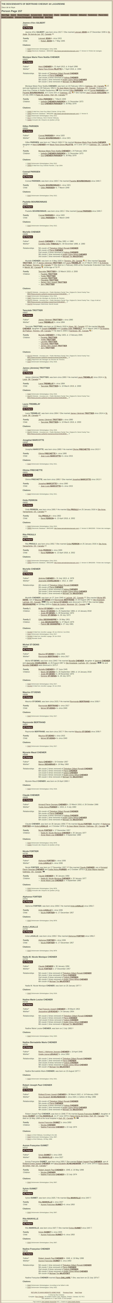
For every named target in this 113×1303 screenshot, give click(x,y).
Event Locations (7, 17)
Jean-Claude (96, 93)
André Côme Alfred (74, 80)
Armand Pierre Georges (52, 804)
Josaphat (81, 479)
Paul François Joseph (51, 1009)
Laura (73, 263)
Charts (56, 15)
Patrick (51, 624)
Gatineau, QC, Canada (94, 86)
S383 (29, 120)
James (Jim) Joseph (54, 282)
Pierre (56, 75)
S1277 (30, 292)
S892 (29, 51)
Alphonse (46, 861)
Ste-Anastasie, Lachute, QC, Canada (81, 663)
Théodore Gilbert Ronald (63, 73)
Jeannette (48, 581)
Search (13, 15)
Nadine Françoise (52, 1127)
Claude (87, 867)
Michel (61, 602)
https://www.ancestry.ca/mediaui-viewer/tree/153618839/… (46, 302)
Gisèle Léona (48, 1054)
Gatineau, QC (65, 93)
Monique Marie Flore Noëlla (90, 142)
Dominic (48, 615)
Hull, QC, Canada (66, 1118)
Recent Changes (23, 15)
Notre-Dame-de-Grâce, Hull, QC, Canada (87, 1116)
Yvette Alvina (47, 807)
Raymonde (64, 600)
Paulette (33, 93)
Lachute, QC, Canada (75, 598)
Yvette (48, 276)
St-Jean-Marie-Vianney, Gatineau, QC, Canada (76, 88)
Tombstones (92, 15)
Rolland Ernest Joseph (52, 1094)
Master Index (48, 15)
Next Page (48, 17)
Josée (48, 613)
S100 (29, 638)
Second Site (53, 1301)
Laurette (49, 278)
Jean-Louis (51, 456)
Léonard (81, 32)
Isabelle (53, 102)
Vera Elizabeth (51, 1097)
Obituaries (82, 15)
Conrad (97, 90)
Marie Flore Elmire (50, 69)
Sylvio (29, 1116)
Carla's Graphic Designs (74, 1301)
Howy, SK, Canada (76, 326)
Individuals (65, 15)
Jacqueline (48, 1012)
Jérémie (46, 578)
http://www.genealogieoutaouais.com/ (66, 51)
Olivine (81, 449)
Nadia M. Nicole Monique (55, 833)
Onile (73, 544)
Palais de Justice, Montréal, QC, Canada (68, 604)
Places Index (103, 15)
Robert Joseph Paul (89, 1161)
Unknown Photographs (23, 17)
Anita (41, 826)
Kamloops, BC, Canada (79, 331)
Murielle (46, 335)
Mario (45, 762)
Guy (51, 104)
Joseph (45, 241)
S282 (29, 111)
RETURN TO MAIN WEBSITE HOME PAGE (45, 1292)
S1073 (30, 304)
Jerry (48, 284)
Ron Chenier (39, 1296)
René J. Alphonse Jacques (53, 1052)
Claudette (49, 280)
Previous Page (38, 17)
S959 (29, 165)
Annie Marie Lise (52, 835)
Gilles (76, 90)
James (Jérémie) (50, 263)
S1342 (30, 632)
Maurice (42, 600)
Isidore (71, 78)
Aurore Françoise (89, 1114)
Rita (73, 509)
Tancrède (47, 271)
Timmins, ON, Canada (73, 261)
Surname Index (36, 15)
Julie (49, 622)
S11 (29, 118)
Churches (73, 15)
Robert (46, 41)
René (47, 518)
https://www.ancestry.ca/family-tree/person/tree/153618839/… (47, 294)
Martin (48, 611)
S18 (29, 49)
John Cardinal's (46, 1301)
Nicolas (48, 1125)
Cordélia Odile (49, 244)
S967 (29, 298)
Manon (46, 764)
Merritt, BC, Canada (33, 267)
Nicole (85, 824)
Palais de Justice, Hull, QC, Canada (50, 95)
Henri (45, 67)
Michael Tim (73, 82)
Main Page (5, 15)
